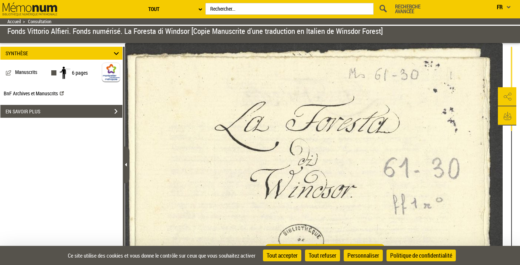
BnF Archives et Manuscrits (34, 93)
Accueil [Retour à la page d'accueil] (14, 21)
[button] (507, 96)
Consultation (39, 21)
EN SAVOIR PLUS (64, 111)
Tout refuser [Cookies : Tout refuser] (322, 255)
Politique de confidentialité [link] (421, 255)
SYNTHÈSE (63, 53)
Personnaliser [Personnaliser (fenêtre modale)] (363, 255)
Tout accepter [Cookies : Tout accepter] (282, 255)
